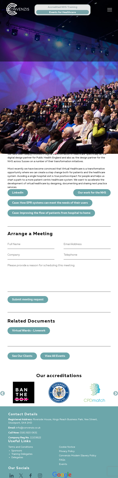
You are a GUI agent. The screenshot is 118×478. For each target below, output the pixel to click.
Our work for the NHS (92, 192)
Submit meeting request (28, 299)
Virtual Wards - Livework (28, 330)
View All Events (55, 356)
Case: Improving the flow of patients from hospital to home (51, 213)
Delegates (17, 457)
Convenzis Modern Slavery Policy (77, 455)
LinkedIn (17, 192)
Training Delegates (21, 454)
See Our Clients (22, 356)
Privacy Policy (67, 451)
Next (114, 392)
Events (63, 464)
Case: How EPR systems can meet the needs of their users (50, 202)
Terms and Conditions (20, 447)
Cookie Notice (67, 447)
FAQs (62, 460)
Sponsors (16, 451)
